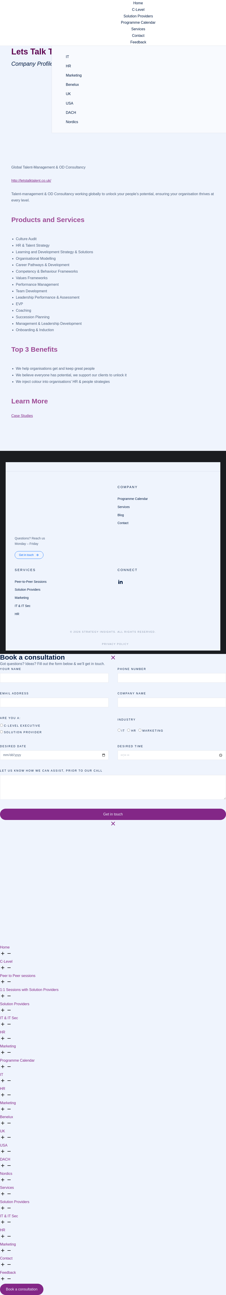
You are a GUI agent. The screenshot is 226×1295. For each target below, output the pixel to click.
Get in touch (29, 555)
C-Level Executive (22, 725)
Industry (127, 719)
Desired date (13, 746)
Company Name (132, 693)
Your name (10, 669)
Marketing (152, 730)
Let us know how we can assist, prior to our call (51, 770)
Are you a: (10, 718)
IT (123, 730)
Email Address (14, 693)
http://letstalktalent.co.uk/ (31, 181)
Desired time (130, 746)
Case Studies (22, 416)
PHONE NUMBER (132, 669)
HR (133, 730)
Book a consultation (22, 1289)
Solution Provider (23, 732)
